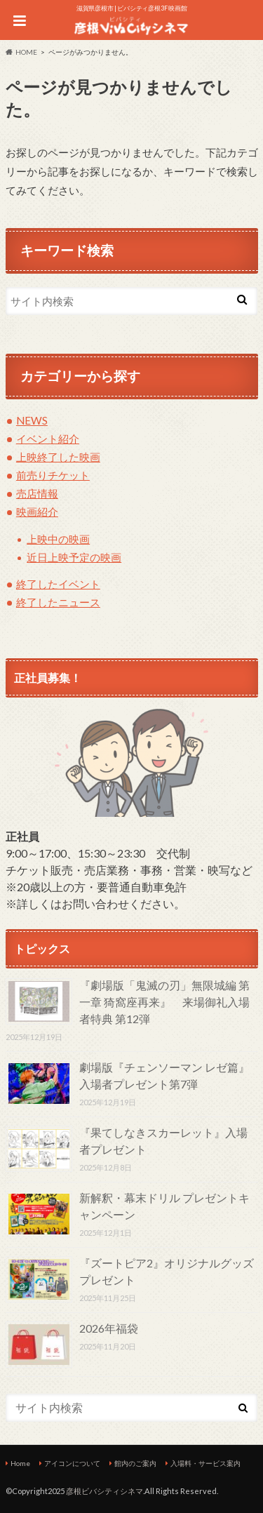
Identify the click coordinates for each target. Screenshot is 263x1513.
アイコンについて (72, 1463)
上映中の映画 (58, 539)
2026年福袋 (108, 1328)
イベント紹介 (47, 438)
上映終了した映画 (58, 457)
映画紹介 (37, 511)
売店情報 (37, 493)
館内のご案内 (135, 1463)
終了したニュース (58, 602)
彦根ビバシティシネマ (104, 1490)
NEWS (32, 420)
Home (20, 1463)
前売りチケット (53, 475)
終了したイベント (58, 584)
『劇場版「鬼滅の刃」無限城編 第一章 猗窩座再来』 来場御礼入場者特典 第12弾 (164, 1001)
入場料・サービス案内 (205, 1463)
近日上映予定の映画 (74, 557)
